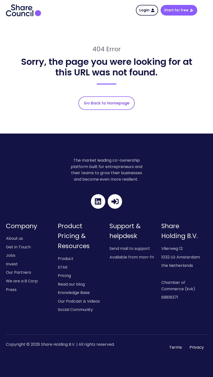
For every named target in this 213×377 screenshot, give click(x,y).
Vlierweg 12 (172, 248)
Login (146, 10)
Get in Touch (18, 247)
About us (14, 238)
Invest (12, 264)
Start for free (178, 10)
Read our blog (71, 284)
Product (65, 258)
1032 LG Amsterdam (180, 257)
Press (11, 289)
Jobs (10, 255)
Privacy (197, 347)
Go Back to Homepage (106, 103)
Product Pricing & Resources (74, 236)
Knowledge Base (74, 292)
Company (21, 226)
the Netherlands (177, 265)
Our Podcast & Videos (79, 301)
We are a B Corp (22, 281)
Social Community (75, 309)
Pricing (64, 275)
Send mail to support (129, 248)
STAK (63, 267)
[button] (204, 10)
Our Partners (18, 272)
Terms (175, 347)
